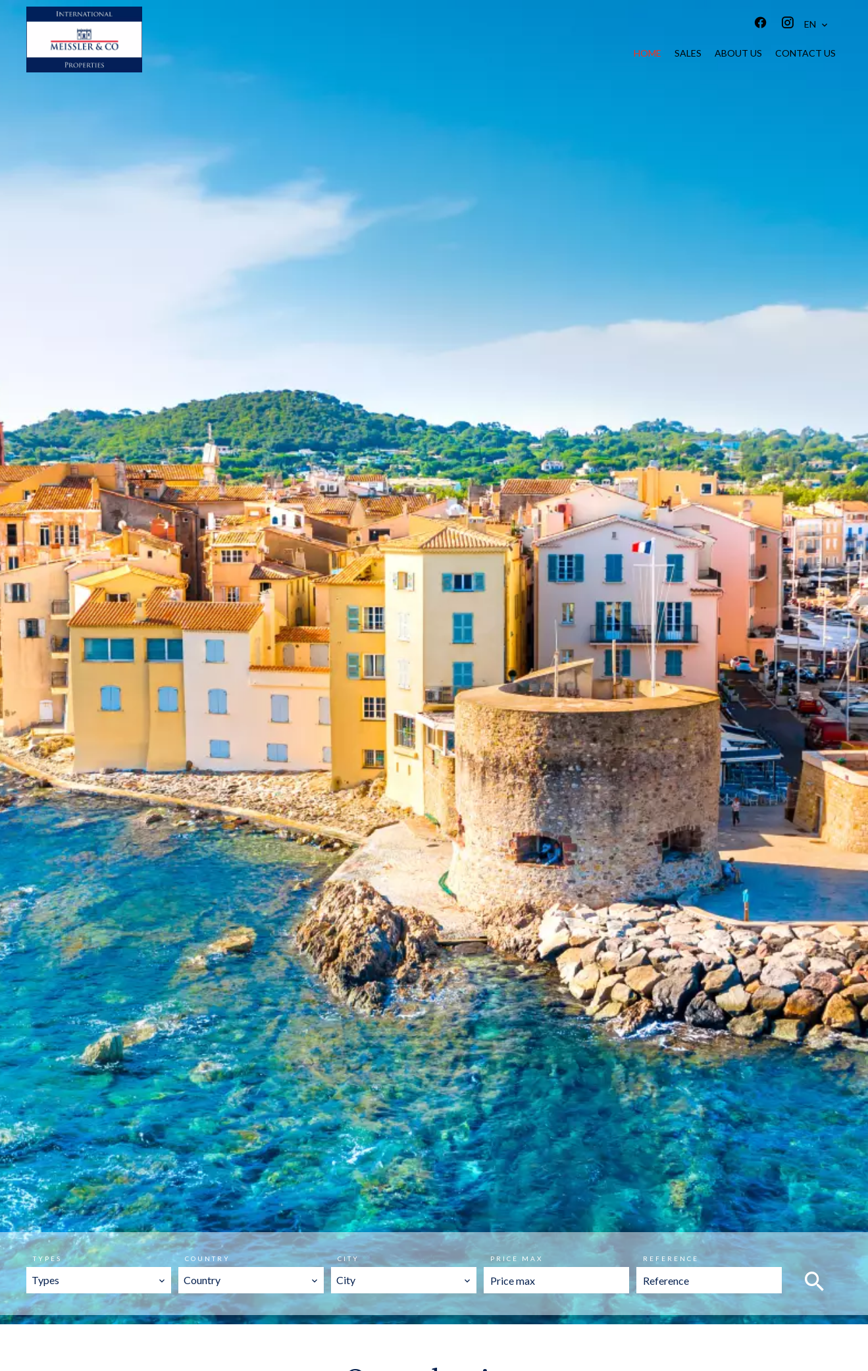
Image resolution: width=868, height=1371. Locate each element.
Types (47, 1258)
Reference (671, 1258)
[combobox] (98, 1280)
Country (207, 1258)
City (348, 1258)
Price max (516, 1258)
